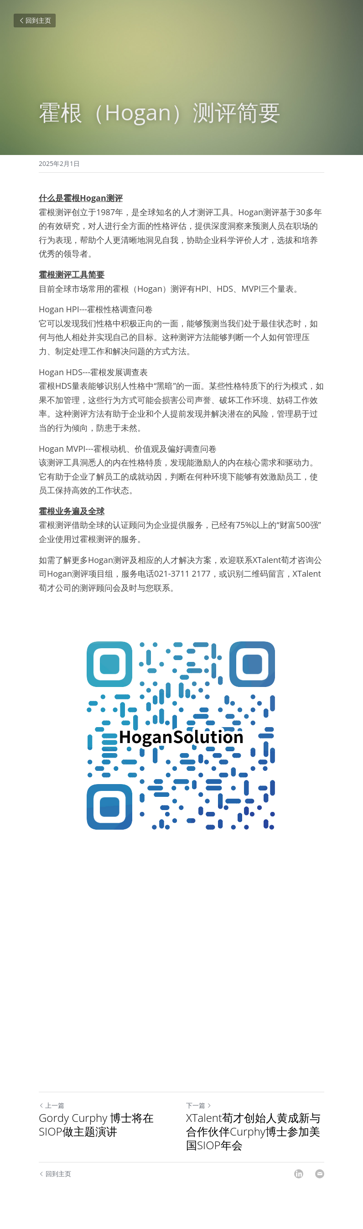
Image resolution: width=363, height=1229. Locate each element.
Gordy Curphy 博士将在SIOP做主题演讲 (96, 1124)
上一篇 (51, 1105)
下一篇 (199, 1105)
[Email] (319, 1173)
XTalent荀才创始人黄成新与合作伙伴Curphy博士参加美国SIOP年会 (253, 1131)
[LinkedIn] (298, 1173)
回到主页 (34, 20)
